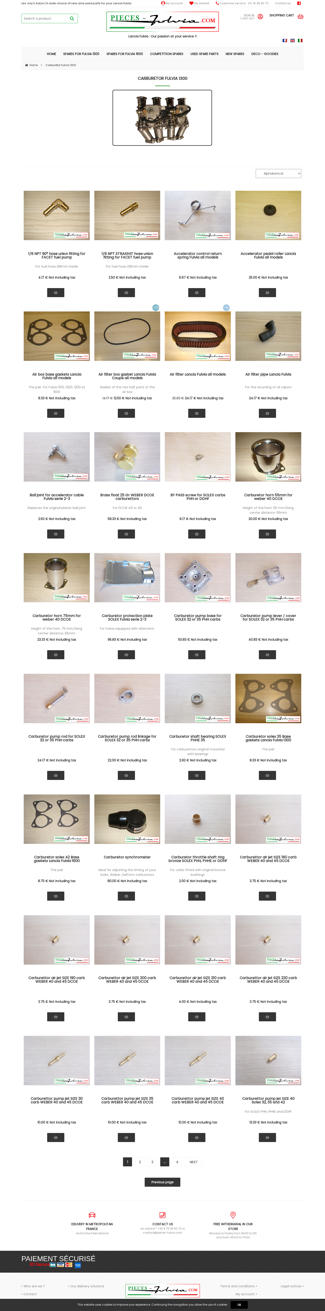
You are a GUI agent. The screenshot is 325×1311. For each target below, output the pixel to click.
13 (268, 1122)
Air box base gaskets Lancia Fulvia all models (56, 377)
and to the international (92, 1223)
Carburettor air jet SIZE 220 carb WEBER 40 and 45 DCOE (268, 980)
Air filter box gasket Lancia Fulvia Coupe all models (127, 377)
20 (268, 519)
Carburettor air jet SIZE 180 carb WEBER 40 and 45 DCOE (268, 859)
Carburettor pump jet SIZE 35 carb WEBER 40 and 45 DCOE (127, 1101)
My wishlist (199, 3)
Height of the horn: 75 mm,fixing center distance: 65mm (56, 631)
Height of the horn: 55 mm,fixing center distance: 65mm (268, 510)
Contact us (283, 3)
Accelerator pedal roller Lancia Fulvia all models (268, 256)
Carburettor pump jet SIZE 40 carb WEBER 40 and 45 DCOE (198, 1101)
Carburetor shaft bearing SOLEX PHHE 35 (197, 739)
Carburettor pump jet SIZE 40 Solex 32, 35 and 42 (268, 1101)
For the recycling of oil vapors (268, 387)
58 (127, 519)
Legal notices (291, 1286)
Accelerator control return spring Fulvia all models (198, 256)
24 (204, 398)
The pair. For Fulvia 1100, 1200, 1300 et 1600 (56, 389)
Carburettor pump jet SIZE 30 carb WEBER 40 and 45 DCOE (57, 1101)
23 (56, 639)
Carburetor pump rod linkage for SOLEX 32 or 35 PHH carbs (127, 739)
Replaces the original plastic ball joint (57, 508)
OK (239, 1305)
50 (197, 639)
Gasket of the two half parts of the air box (127, 389)
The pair (268, 749)
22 (127, 760)
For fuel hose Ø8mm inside (56, 266)
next (193, 1162)
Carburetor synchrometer (127, 858)
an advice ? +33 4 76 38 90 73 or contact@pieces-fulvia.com (163, 1223)
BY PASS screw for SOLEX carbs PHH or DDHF (197, 497)
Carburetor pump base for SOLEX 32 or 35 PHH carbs (198, 618)
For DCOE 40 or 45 (127, 508)
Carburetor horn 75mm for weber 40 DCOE (56, 618)
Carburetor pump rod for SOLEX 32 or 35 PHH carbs (56, 739)
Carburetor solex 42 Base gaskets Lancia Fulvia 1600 (57, 859)
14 (107, 398)
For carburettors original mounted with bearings (198, 751)
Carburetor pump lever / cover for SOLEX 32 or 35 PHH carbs (268, 618)
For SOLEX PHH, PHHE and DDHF (268, 1111)
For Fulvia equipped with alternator (127, 628)
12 (133, 398)
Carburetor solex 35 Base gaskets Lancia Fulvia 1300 (268, 739)
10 (56, 1122)
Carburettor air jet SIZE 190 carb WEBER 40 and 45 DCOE (56, 980)
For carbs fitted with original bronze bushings (197, 872)
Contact (30, 1294)
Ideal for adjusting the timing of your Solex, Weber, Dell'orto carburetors (127, 872)
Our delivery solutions (87, 1286)
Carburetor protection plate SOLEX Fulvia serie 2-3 (127, 618)
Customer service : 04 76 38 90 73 (242, 3)
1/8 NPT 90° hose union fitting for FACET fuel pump (56, 256)
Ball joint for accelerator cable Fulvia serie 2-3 (57, 497)
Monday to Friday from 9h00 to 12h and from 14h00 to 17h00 (233, 1225)
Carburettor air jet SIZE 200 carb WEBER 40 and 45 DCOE (127, 980)
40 (268, 639)
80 (127, 881)
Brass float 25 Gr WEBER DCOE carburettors (127, 497)
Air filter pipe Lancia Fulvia (268, 375)
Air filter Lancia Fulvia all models (198, 375)
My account (172, 3)
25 (268, 277)
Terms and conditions (237, 1286)
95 (127, 639)
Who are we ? (34, 1286)
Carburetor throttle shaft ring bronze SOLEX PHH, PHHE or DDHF (197, 859)
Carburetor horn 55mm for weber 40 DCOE (268, 497)
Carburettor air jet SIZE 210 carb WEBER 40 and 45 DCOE (197, 980)
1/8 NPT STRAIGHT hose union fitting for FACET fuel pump (127, 256)
